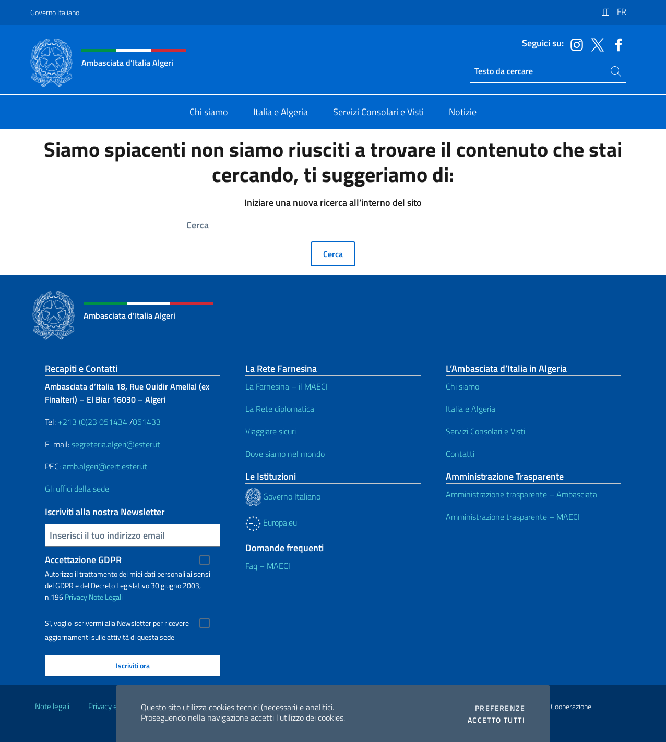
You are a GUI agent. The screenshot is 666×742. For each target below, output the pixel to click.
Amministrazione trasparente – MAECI (513, 516)
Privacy (76, 596)
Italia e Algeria (470, 409)
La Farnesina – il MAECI (286, 386)
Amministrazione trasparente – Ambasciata (521, 494)
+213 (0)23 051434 (92, 422)
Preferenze (500, 708)
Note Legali (106, 596)
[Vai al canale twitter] (595, 44)
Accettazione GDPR (83, 560)
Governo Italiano (54, 12)
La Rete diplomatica (279, 409)
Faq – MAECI (267, 565)
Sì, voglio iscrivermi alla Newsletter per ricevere (117, 623)
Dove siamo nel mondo (285, 453)
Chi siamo (462, 386)
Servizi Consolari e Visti (485, 431)
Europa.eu (271, 522)
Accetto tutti (496, 720)
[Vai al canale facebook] (615, 44)
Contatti (460, 453)
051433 (147, 422)
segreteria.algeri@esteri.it (116, 444)
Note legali (52, 706)
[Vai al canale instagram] (574, 44)
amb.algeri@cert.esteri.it (105, 466)
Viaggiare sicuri (270, 431)
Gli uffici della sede (77, 488)
